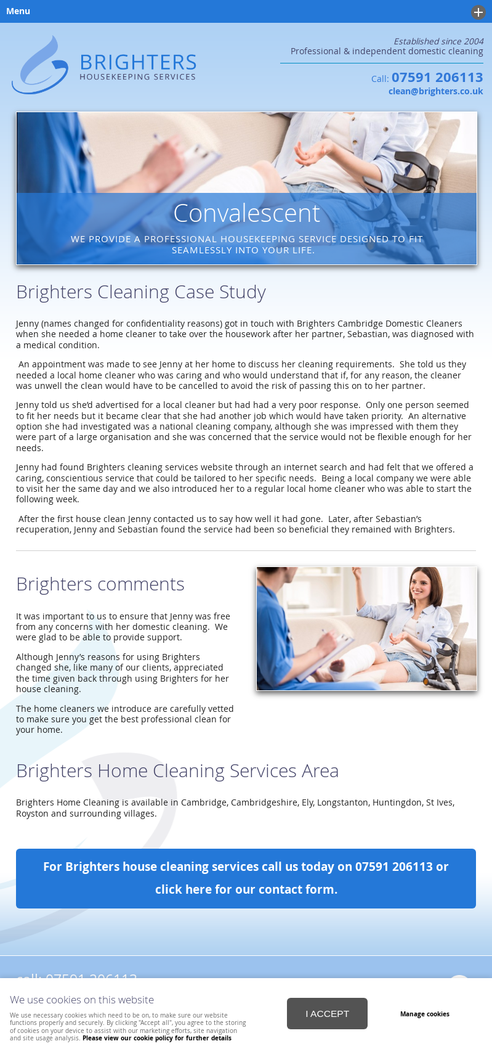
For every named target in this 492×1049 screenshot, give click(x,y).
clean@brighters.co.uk (436, 91)
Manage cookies (425, 1014)
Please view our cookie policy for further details (157, 1038)
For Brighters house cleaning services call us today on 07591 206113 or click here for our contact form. (246, 878)
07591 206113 (437, 77)
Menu (243, 12)
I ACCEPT (327, 1013)
